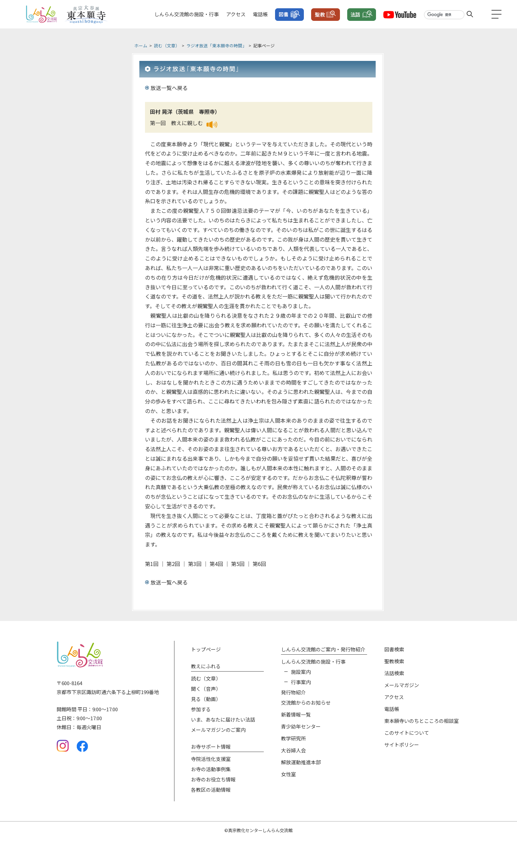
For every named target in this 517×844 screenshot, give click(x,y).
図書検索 (394, 649)
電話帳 (260, 14)
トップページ (206, 649)
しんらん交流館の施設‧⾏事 (313, 661)
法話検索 (394, 673)
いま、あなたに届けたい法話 (223, 719)
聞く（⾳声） (206, 688)
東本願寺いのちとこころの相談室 (421, 720)
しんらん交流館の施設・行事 (186, 14)
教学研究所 (293, 738)
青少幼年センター (301, 726)
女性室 (288, 774)
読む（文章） (167, 45)
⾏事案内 (301, 682)
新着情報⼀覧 (296, 714)
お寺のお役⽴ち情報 (213, 779)
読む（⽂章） (206, 678)
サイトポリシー (401, 744)
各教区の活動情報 (211, 789)
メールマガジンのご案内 (218, 729)
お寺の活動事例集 (211, 769)
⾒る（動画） (206, 698)
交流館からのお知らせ (306, 702)
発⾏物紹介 (293, 692)
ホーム (140, 45)
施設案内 (301, 671)
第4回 (216, 564)
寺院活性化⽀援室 (211, 758)
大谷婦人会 (293, 750)
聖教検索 (394, 661)
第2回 (173, 564)
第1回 (152, 564)
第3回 (195, 564)
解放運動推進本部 (301, 762)
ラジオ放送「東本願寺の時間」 (216, 45)
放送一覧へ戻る (169, 88)
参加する (201, 709)
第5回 (238, 564)
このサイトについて (406, 732)
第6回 (259, 564)
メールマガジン (401, 684)
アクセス (236, 14)
